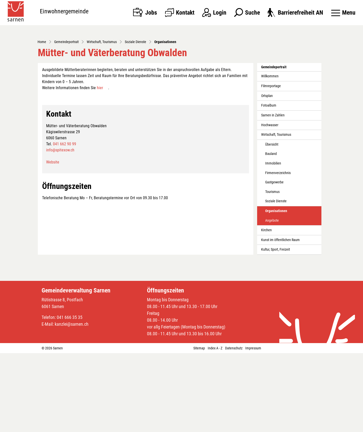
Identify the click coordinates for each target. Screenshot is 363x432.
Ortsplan (267, 175)
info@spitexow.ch (60, 228)
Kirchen (266, 309)
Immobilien (273, 242)
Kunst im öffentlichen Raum (280, 319)
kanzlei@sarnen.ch (71, 403)
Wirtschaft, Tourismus (276, 214)
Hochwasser (269, 204)
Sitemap (199, 427)
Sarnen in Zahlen (273, 194)
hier (100, 166)
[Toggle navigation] (343, 12)
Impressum (253, 427)
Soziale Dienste (276, 280)
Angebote (272, 299)
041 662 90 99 (64, 222)
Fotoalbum (268, 184)
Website (52, 241)
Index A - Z (215, 427)
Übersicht (271, 223)
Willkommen (270, 155)
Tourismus (272, 271)
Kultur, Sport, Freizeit (275, 328)
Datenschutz (234, 427)
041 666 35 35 (69, 396)
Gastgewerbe (274, 261)
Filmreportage (271, 165)
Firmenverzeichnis (278, 252)
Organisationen (276, 291)
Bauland (271, 233)
